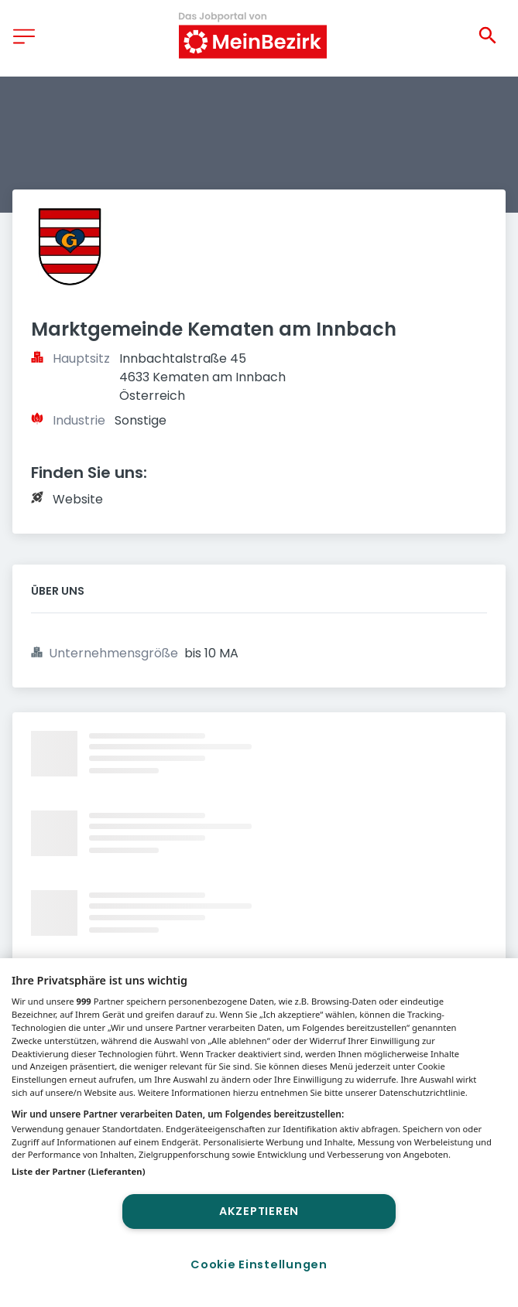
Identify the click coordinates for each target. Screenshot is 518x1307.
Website (78, 499)
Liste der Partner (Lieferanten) (79, 1171)
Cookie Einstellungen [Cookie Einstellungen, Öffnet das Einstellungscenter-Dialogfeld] (258, 1264)
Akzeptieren (259, 1211)
